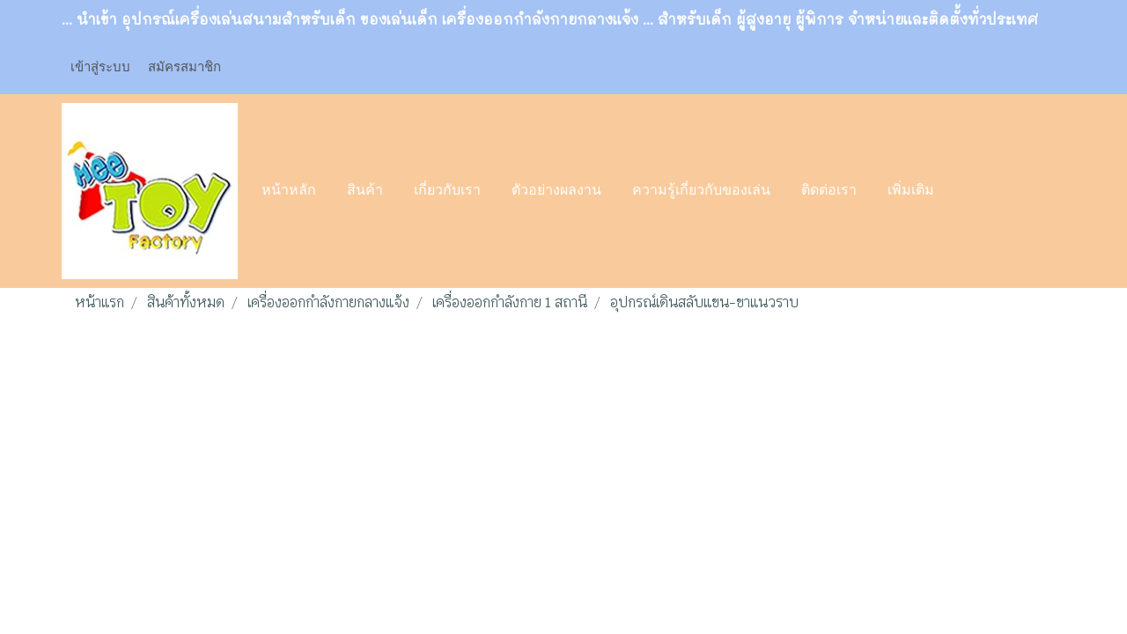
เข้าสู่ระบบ (100, 66)
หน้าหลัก (288, 191)
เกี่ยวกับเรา (447, 191)
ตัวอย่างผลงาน (556, 191)
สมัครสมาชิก (184, 66)
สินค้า (365, 191)
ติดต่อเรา (829, 191)
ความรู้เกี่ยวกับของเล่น (701, 191)
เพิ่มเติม (911, 191)
